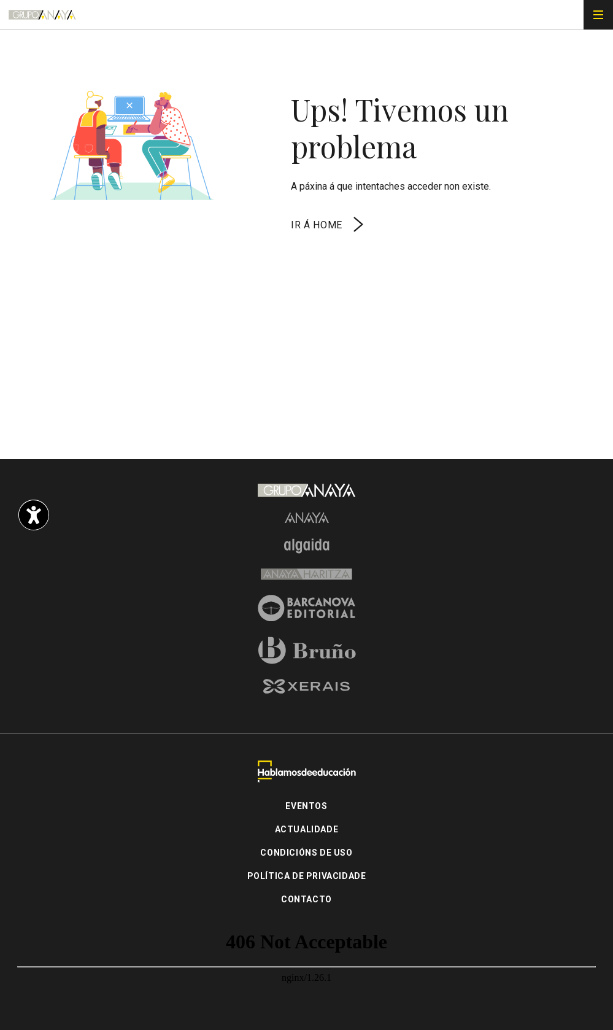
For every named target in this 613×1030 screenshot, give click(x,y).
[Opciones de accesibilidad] (33, 515)
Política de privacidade (306, 876)
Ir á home (328, 225)
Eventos (306, 806)
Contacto (306, 899)
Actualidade (307, 829)
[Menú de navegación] (598, 14)
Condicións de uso (306, 853)
